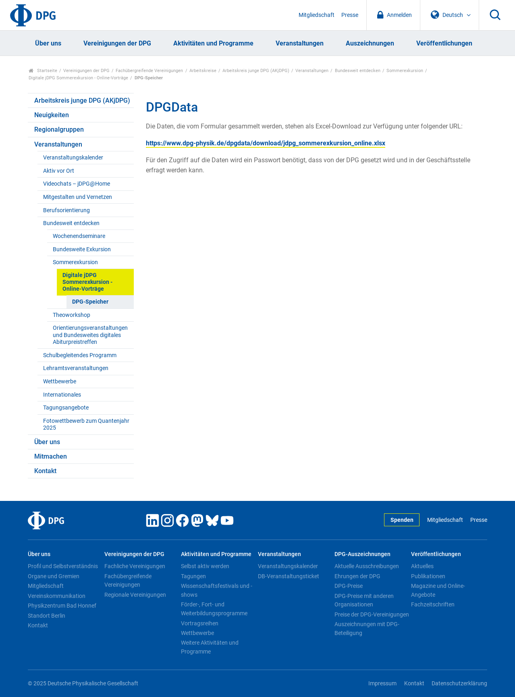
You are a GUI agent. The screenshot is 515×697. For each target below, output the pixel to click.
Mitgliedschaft (316, 15)
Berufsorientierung (66, 210)
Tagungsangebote (66, 407)
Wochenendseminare (79, 236)
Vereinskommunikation (56, 596)
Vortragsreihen (199, 623)
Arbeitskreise (202, 70)
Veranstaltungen (300, 43)
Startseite (43, 70)
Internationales (62, 394)
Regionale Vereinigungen (135, 595)
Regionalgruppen (59, 129)
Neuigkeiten (51, 115)
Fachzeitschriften (433, 604)
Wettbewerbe (59, 381)
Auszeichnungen (370, 43)
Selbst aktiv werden (205, 566)
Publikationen (428, 576)
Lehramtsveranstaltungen (75, 368)
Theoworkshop (71, 315)
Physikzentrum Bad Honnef (62, 605)
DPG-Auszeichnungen (362, 554)
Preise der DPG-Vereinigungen (371, 614)
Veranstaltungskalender (73, 157)
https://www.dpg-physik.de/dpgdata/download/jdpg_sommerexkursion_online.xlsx (265, 143)
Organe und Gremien (53, 576)
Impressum (382, 683)
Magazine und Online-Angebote (438, 590)
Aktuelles (422, 566)
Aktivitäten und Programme (213, 43)
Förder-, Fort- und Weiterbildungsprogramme (214, 608)
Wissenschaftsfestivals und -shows (216, 590)
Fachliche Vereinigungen (134, 566)
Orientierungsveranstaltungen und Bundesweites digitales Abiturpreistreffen (90, 335)
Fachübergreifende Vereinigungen (149, 70)
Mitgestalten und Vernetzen (77, 197)
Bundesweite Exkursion (82, 249)
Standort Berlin (46, 615)
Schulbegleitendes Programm (79, 355)
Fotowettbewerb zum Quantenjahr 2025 (86, 424)
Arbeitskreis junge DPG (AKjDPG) (255, 70)
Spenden (401, 520)
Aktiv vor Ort (58, 171)
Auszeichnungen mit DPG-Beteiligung (366, 628)
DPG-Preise (348, 586)
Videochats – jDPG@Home (76, 183)
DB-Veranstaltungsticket (288, 576)
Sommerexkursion (404, 70)
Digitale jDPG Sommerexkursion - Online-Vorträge (78, 78)
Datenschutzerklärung (459, 683)
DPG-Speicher (90, 301)
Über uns (48, 43)
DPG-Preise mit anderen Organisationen (364, 600)
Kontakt (45, 471)
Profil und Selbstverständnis (63, 566)
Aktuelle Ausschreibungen (366, 566)
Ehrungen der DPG (357, 576)
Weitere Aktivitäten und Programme (210, 647)
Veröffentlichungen (444, 43)
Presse (349, 15)
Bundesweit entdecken (357, 70)
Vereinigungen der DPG (117, 43)
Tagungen (193, 576)
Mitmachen (50, 456)
